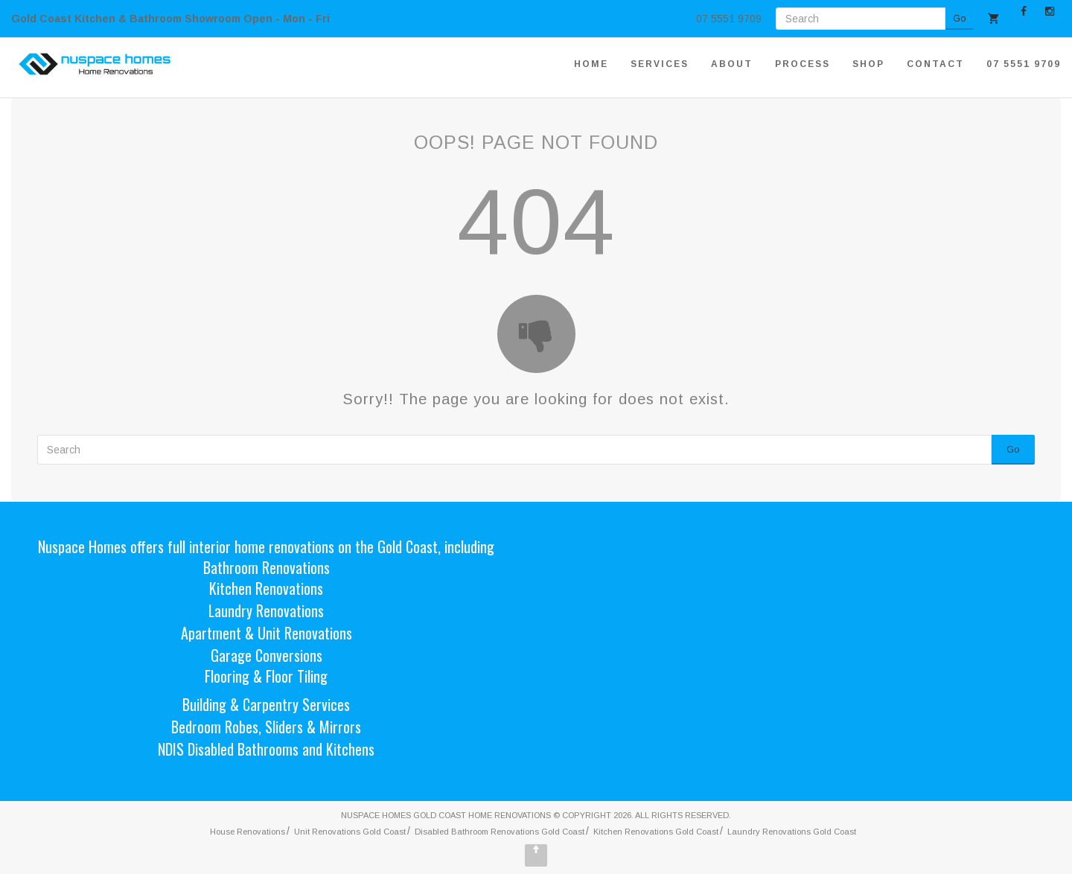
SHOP (868, 64)
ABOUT (732, 64)
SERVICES (660, 64)
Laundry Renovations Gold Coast (791, 831)
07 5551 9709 (1023, 64)
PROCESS (802, 64)
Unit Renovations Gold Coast (350, 831)
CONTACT (935, 64)
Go (959, 18)
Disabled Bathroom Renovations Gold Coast (499, 831)
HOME (591, 64)
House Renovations (247, 831)
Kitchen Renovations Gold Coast (655, 831)
